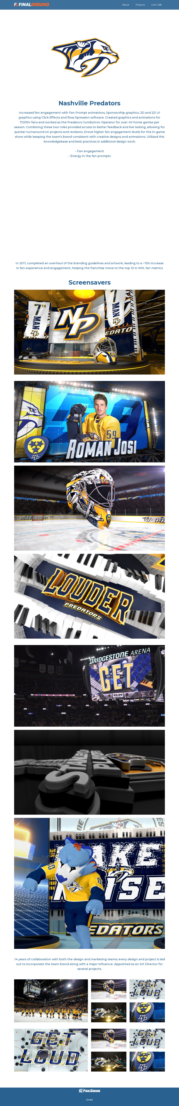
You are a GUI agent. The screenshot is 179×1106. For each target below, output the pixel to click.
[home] (31, 4)
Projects (140, 4)
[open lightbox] (89, 332)
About (125, 4)
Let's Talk (156, 4)
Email (89, 1099)
